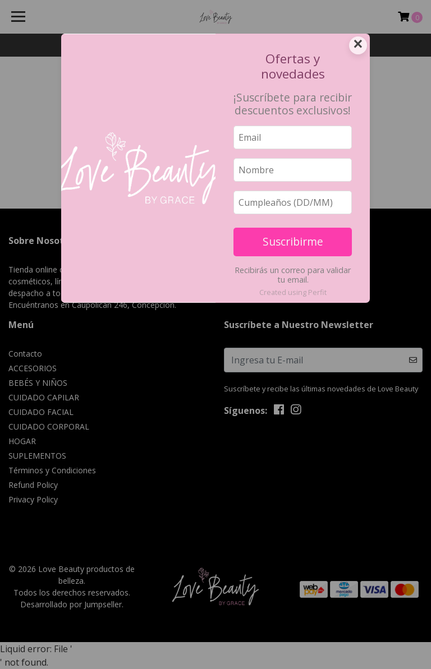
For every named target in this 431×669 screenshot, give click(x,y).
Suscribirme (293, 241)
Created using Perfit (293, 292)
